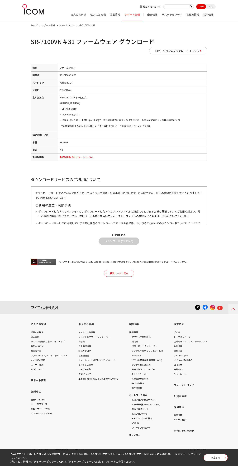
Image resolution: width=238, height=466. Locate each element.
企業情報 (152, 14)
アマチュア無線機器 (141, 346)
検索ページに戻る (119, 280)
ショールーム (180, 384)
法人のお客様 (78, 14)
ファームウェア (67, 25)
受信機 (81, 351)
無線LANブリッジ (140, 423)
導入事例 (35, 346)
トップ (34, 25)
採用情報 (208, 14)
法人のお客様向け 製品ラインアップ (48, 351)
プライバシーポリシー (44, 461)
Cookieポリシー (103, 461)
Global (211, 6)
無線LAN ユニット (140, 419)
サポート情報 (132, 14)
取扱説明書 (36, 360)
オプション (134, 444)
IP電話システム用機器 (142, 428)
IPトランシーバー (140, 384)
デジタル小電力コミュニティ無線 (147, 360)
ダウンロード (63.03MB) (119, 244)
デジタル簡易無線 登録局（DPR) (147, 370)
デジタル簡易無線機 (141, 374)
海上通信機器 (84, 356)
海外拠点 (178, 379)
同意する (120, 235)
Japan (201, 6)
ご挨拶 (177, 342)
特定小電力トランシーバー (144, 356)
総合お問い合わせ (152, 6)
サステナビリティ (172, 14)
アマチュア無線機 (86, 342)
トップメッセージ (182, 346)
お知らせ (36, 401)
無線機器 (133, 342)
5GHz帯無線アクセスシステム (146, 414)
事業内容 (178, 360)
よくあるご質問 (38, 370)
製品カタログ (37, 356)
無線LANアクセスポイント (144, 409)
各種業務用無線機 (140, 388)
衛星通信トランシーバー (143, 379)
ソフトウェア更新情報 (41, 423)
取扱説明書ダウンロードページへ (76, 157)
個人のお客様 (98, 14)
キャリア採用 (180, 429)
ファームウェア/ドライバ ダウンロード (49, 365)
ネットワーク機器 (138, 405)
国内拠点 (178, 374)
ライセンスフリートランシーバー (94, 346)
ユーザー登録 (37, 374)
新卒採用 (178, 425)
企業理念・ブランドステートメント (190, 351)
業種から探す (37, 342)
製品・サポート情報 (40, 418)
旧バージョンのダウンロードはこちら (177, 51)
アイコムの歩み (181, 365)
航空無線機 (137, 397)
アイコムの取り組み (183, 370)
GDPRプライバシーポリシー (75, 461)
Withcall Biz (137, 365)
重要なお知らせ (38, 409)
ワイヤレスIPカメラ (141, 437)
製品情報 (115, 14)
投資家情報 (192, 14)
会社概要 (178, 356)
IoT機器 (135, 433)
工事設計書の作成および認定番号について (98, 388)
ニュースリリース (39, 414)
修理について (37, 379)
